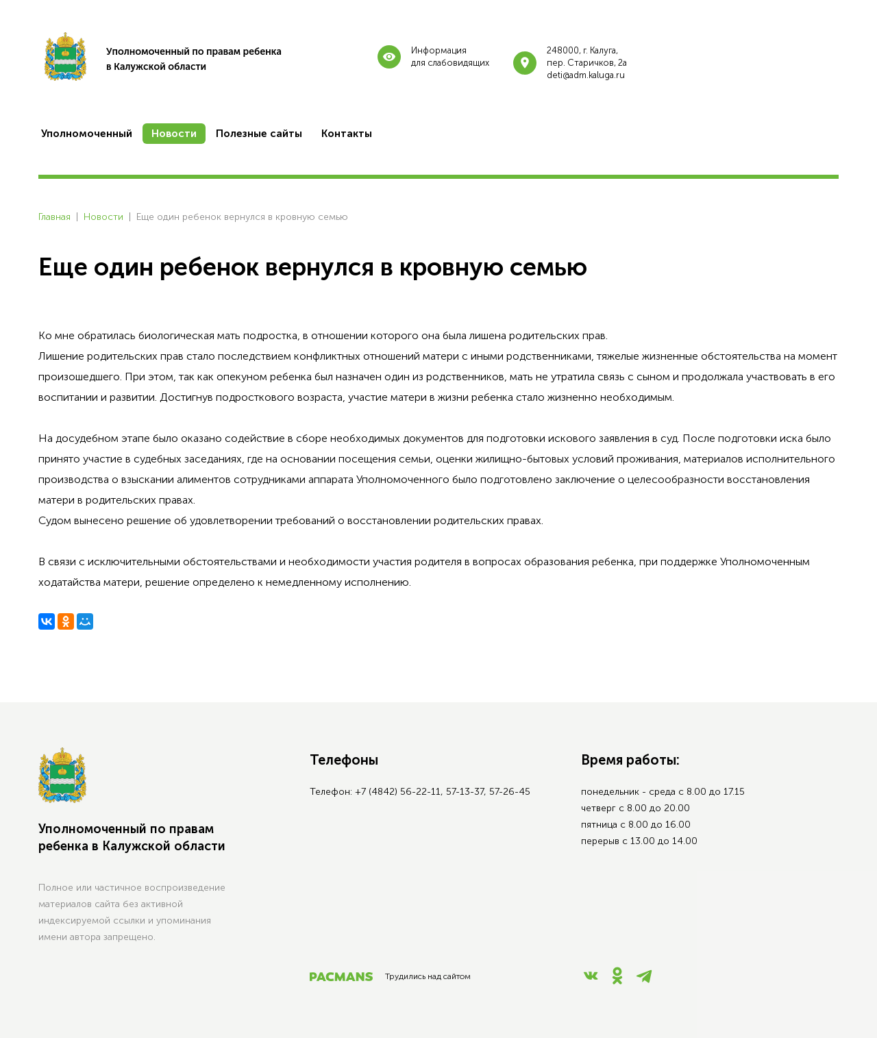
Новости (103, 217)
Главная (54, 217)
